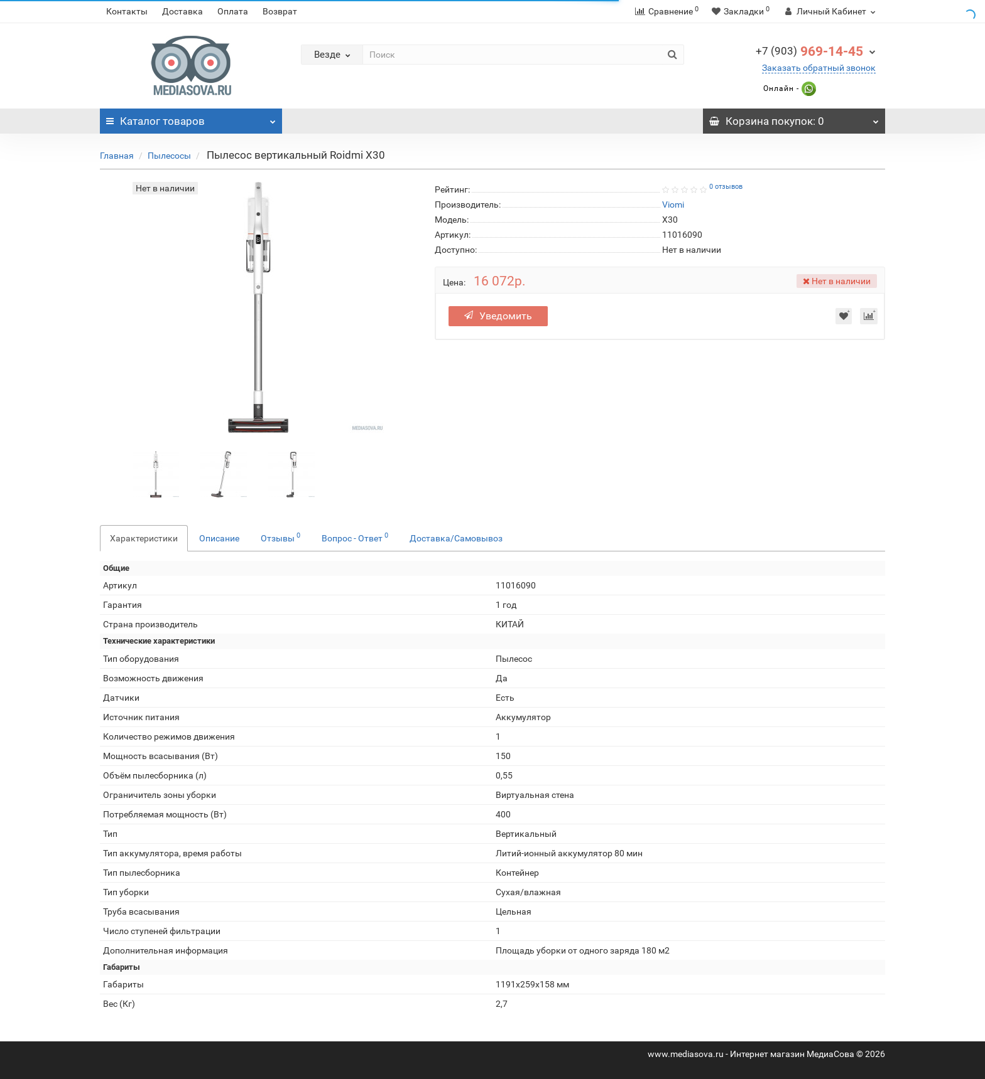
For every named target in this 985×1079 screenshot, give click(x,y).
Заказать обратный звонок (819, 68)
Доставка (182, 11)
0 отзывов (726, 187)
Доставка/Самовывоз (456, 538)
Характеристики (144, 538)
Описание (219, 538)
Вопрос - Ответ (355, 537)
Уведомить (498, 316)
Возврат (280, 11)
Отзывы (280, 537)
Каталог (191, 118)
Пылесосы (169, 156)
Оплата (232, 11)
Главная (117, 156)
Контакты (127, 11)
